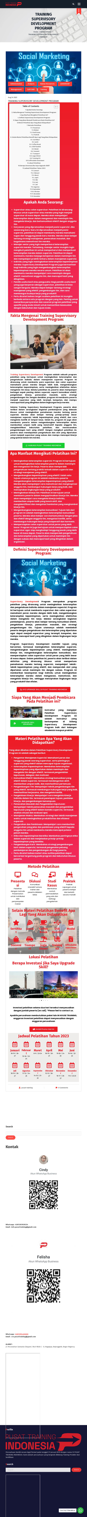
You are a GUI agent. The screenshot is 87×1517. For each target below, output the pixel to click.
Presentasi (36, 128)
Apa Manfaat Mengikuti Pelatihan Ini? (34, 115)
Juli (37, 184)
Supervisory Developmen (24, 601)
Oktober (37, 191)
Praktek (36, 135)
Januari (36, 170)
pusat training (27, 1088)
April (36, 177)
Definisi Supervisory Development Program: (34, 118)
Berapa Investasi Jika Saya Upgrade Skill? (35, 166)
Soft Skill (30, 89)
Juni (36, 182)
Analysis (31, 84)
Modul (36, 149)
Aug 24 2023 (12, 97)
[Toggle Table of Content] (54, 107)
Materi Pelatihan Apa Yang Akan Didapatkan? (34, 123)
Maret (37, 175)
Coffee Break (36, 144)
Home (35, 32)
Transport (36, 153)
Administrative (45, 32)
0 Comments (63, 1088)
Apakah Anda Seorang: (35, 110)
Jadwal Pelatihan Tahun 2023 (34, 168)
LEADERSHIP (65, 84)
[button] (11, 984)
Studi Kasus (36, 132)
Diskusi (36, 130)
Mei (37, 180)
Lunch (36, 142)
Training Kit (36, 158)
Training (43, 89)
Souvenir (36, 151)
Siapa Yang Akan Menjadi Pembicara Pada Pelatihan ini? (34, 120)
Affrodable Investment (36, 160)
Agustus (36, 187)
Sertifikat (36, 140)
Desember (37, 196)
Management (16, 89)
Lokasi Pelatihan (35, 163)
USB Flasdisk (36, 146)
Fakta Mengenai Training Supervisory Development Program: (34, 112)
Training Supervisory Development (26, 374)
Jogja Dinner (36, 156)
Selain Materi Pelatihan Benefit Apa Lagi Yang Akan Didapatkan (34, 137)
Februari (36, 173)
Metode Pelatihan (34, 125)
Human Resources (47, 84)
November (37, 194)
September (36, 189)
